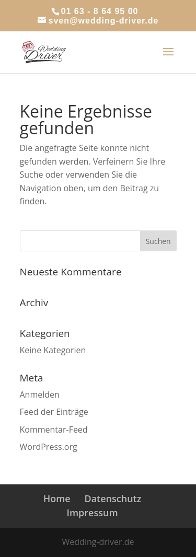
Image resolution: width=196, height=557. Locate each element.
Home (57, 498)
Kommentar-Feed (54, 429)
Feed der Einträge (54, 411)
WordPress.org (48, 446)
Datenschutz (112, 498)
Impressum (92, 512)
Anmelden (40, 394)
